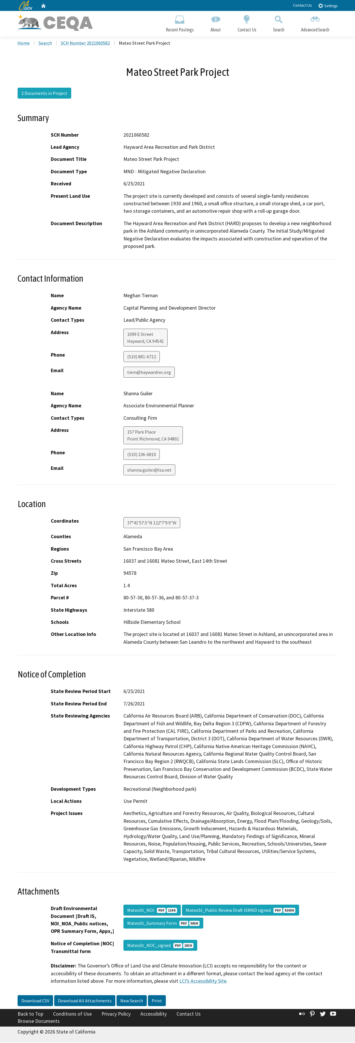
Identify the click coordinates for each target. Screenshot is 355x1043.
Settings (327, 5)
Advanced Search (315, 22)
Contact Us (302, 5)
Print (157, 1001)
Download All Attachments (85, 1001)
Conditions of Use (72, 1014)
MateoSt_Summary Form (163, 924)
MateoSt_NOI (152, 911)
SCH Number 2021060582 (85, 43)
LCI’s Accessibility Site (202, 981)
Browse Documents (39, 1021)
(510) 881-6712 (141, 357)
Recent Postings (180, 22)
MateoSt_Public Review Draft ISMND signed (240, 911)
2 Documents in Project (44, 94)
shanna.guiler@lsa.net (149, 470)
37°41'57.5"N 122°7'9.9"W (151, 523)
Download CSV (35, 1001)
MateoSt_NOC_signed (160, 946)
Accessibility (153, 1014)
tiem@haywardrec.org (149, 372)
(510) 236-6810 (141, 455)
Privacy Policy (116, 1014)
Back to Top (30, 1014)
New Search (131, 1001)
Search (278, 22)
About (216, 22)
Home (24, 43)
